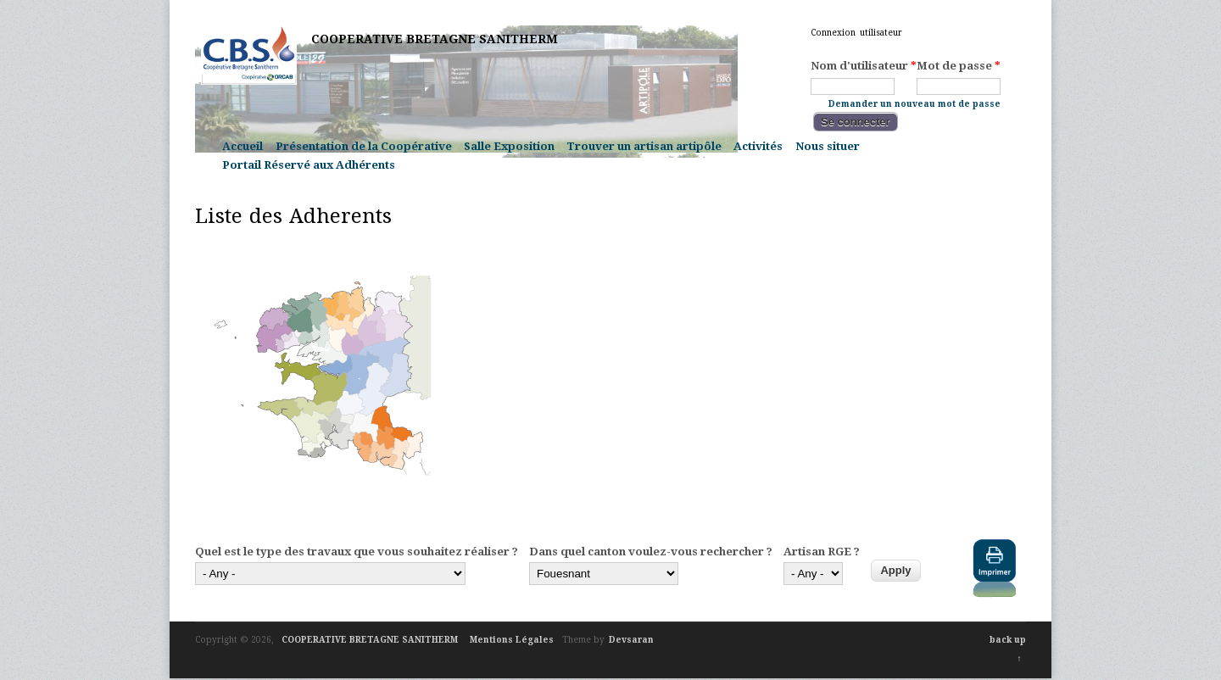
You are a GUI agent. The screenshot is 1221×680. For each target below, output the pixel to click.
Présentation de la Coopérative (364, 146)
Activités (758, 146)
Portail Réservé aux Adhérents (308, 165)
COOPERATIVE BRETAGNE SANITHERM (434, 39)
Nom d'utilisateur (864, 66)
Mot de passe (959, 66)
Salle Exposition (509, 146)
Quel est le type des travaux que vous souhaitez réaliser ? (356, 551)
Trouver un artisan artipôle (644, 146)
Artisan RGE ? (821, 551)
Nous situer (827, 146)
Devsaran (631, 639)
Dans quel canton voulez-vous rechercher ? (650, 551)
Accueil (242, 146)
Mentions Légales (512, 639)
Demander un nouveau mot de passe (914, 103)
